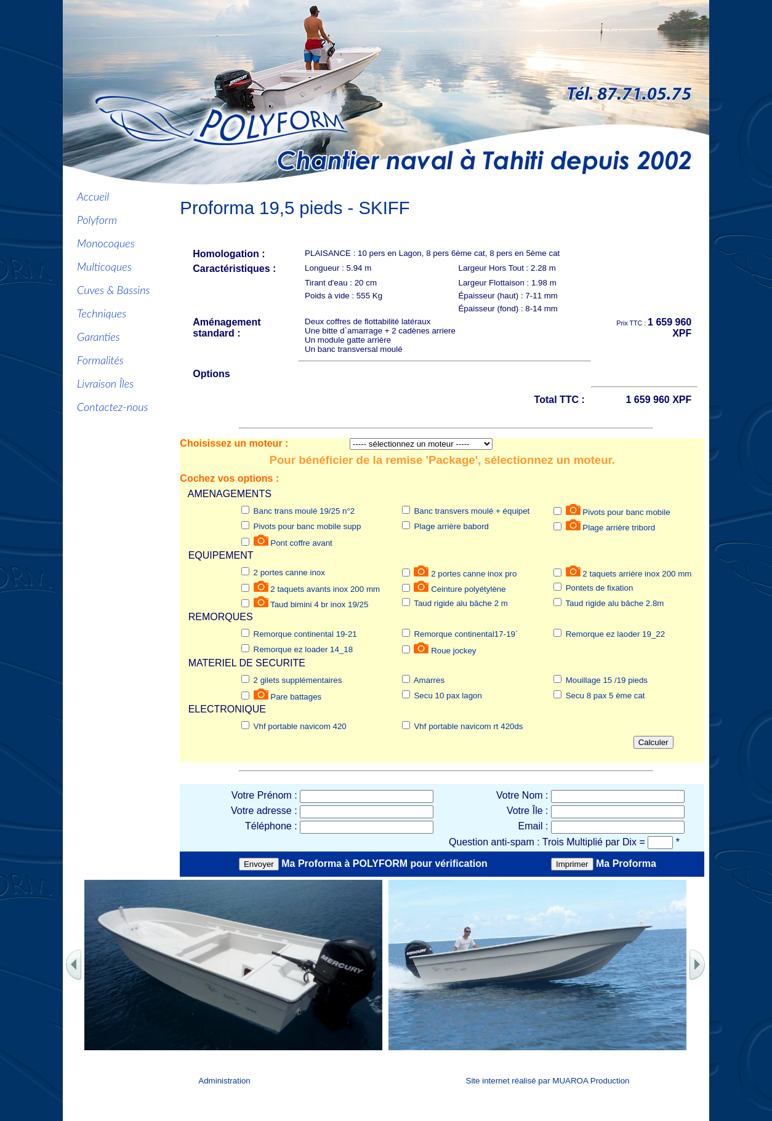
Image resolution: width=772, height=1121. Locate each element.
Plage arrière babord (451, 526)
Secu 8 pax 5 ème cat (605, 695)
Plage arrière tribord (618, 527)
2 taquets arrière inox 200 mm (636, 573)
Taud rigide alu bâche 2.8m (614, 603)
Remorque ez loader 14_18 (303, 649)
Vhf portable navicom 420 (300, 726)
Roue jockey (453, 650)
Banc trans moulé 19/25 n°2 (304, 511)
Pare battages (295, 696)
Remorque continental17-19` (466, 634)
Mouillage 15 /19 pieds (607, 680)
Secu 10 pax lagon (447, 695)
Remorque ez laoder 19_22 (615, 634)
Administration (224, 1080)
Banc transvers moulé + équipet (471, 511)
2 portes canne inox (289, 572)
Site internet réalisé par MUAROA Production (548, 1080)
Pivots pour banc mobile (626, 512)
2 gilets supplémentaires (298, 680)
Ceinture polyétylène (468, 589)
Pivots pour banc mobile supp (307, 526)
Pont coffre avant (301, 543)
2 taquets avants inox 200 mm (325, 589)
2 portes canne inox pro (474, 573)
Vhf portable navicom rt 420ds (468, 726)
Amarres (429, 680)
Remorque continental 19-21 (305, 634)
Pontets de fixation (599, 587)
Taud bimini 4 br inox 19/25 (319, 604)
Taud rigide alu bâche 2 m (461, 603)
